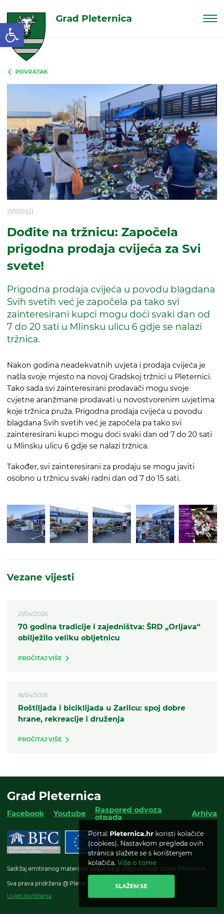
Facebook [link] (25, 813)
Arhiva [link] (204, 813)
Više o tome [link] (137, 863)
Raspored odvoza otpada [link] (128, 814)
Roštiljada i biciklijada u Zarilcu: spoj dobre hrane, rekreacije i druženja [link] (101, 713)
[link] (12, 35)
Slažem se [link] (131, 886)
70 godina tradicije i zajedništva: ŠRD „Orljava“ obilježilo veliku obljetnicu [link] (109, 632)
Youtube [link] (69, 813)
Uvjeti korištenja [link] (29, 895)
